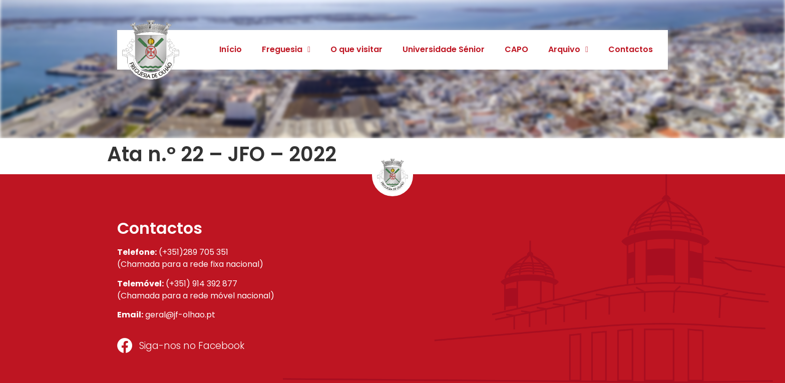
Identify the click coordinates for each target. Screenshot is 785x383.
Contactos (630, 49)
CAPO (516, 49)
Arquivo (568, 50)
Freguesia (286, 50)
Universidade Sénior (444, 49)
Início (230, 49)
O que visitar (356, 49)
